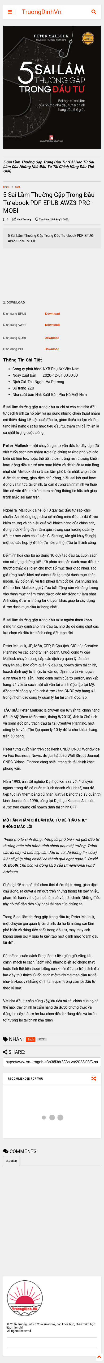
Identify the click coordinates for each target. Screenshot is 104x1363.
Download (52, 313)
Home (6, 187)
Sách (18, 187)
